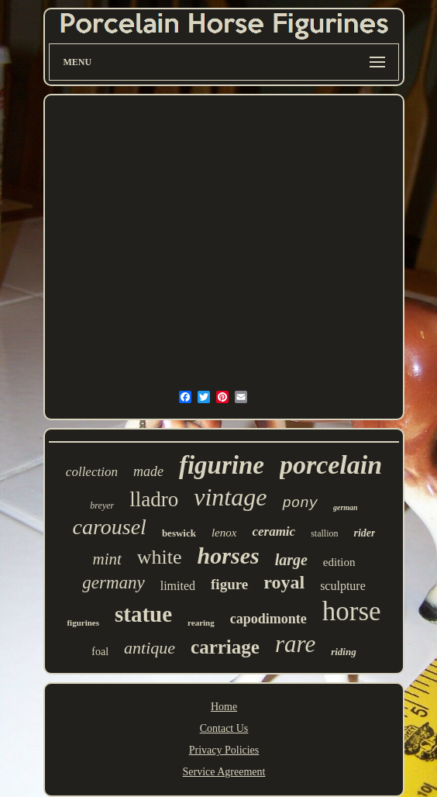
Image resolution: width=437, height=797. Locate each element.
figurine (221, 465)
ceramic (273, 531)
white (159, 557)
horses (229, 555)
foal (99, 651)
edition (339, 562)
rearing (201, 622)
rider (364, 533)
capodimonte (268, 618)
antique (149, 647)
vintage (230, 497)
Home (224, 706)
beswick (179, 533)
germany (113, 582)
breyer (102, 505)
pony (300, 503)
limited (177, 585)
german (345, 507)
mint (106, 559)
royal (284, 582)
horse (351, 611)
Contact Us (224, 728)
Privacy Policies (224, 750)
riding (343, 651)
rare (295, 643)
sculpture (343, 585)
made (148, 471)
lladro (153, 499)
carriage (225, 647)
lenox (224, 532)
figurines (83, 622)
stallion (324, 533)
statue (143, 614)
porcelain (331, 464)
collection (92, 471)
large (291, 559)
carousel (109, 527)
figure (229, 584)
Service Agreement (224, 772)
